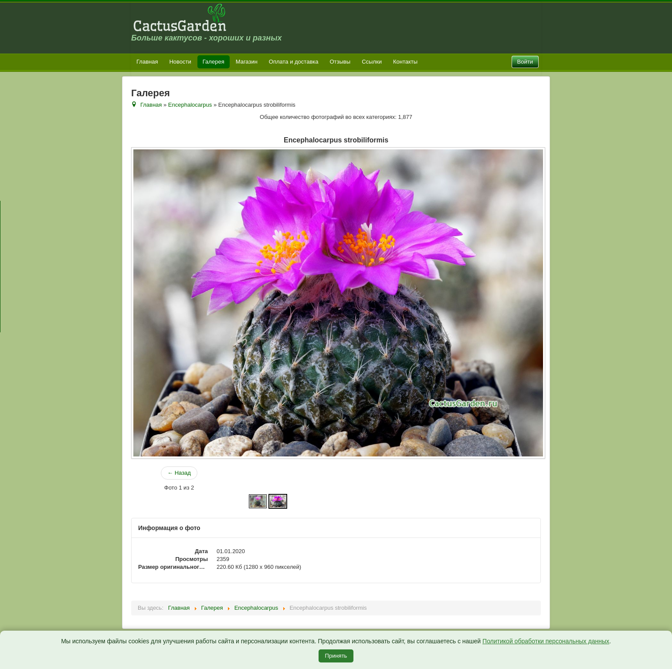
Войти (525, 61)
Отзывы (340, 61)
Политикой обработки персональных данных (545, 641)
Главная (147, 61)
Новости (180, 61)
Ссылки (372, 61)
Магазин (247, 61)
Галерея (213, 61)
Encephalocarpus (190, 104)
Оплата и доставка (294, 61)
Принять (336, 655)
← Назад (179, 473)
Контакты (405, 61)
